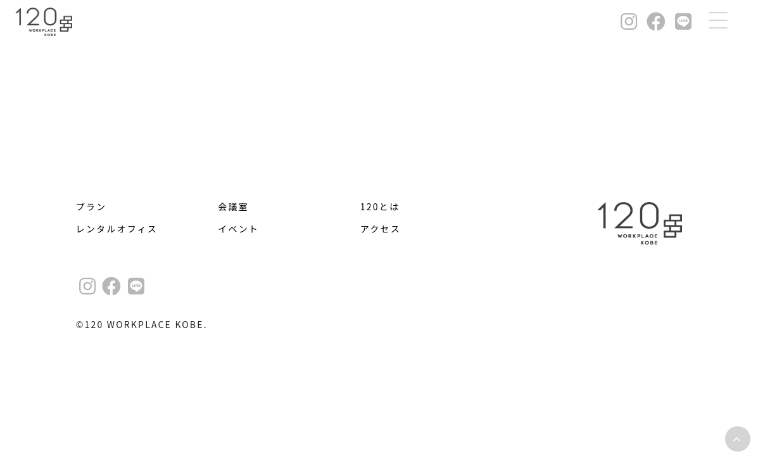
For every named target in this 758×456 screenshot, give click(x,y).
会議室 (233, 206)
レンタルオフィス (117, 228)
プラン (91, 206)
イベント (238, 228)
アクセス (380, 228)
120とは (380, 206)
